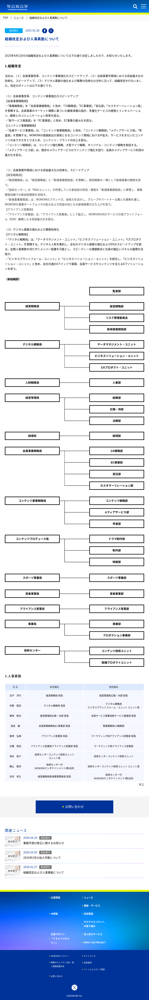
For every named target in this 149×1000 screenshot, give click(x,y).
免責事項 (88, 962)
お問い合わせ (56, 976)
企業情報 (55, 897)
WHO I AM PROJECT (95, 942)
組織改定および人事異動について (43, 872)
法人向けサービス (93, 934)
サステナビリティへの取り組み (94, 924)
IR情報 (54, 914)
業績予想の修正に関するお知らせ (43, 843)
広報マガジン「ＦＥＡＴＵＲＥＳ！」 (60, 938)
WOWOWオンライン (59, 955)
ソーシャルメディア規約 (94, 969)
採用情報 (88, 914)
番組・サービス (92, 905)
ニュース (88, 897)
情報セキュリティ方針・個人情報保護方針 (62, 964)
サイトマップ (89, 955)
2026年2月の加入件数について (42, 857)
